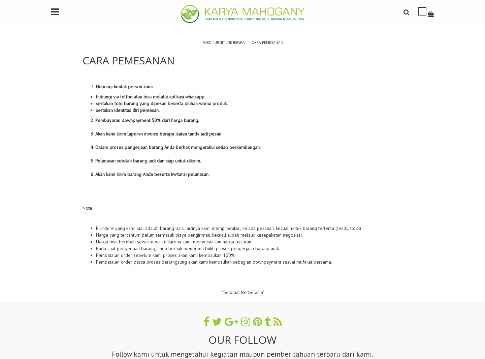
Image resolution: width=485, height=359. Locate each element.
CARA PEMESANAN (267, 42)
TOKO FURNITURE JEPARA (223, 42)
